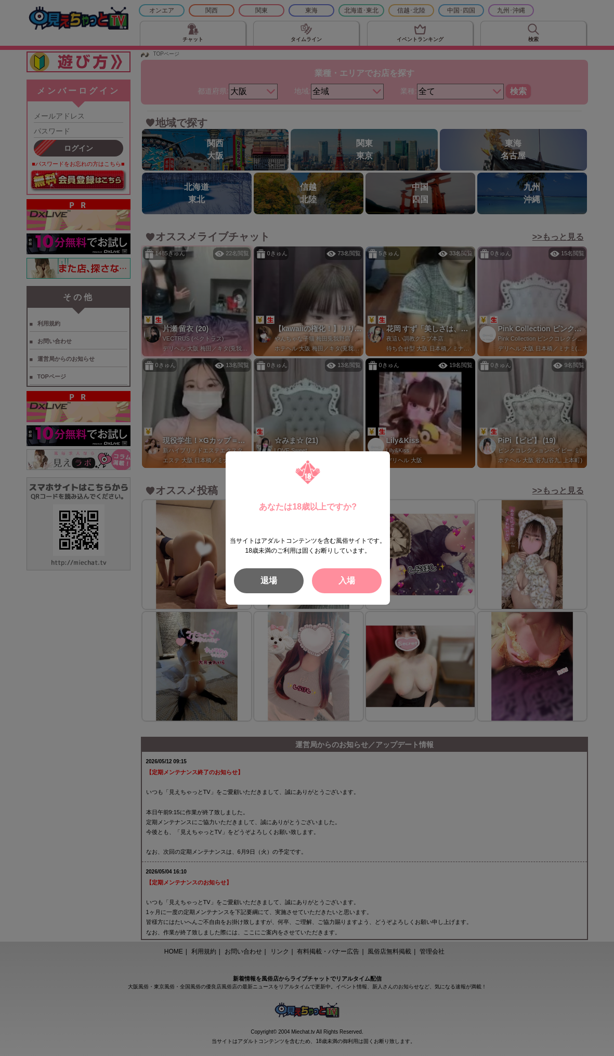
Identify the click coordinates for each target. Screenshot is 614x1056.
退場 (268, 580)
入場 (346, 580)
